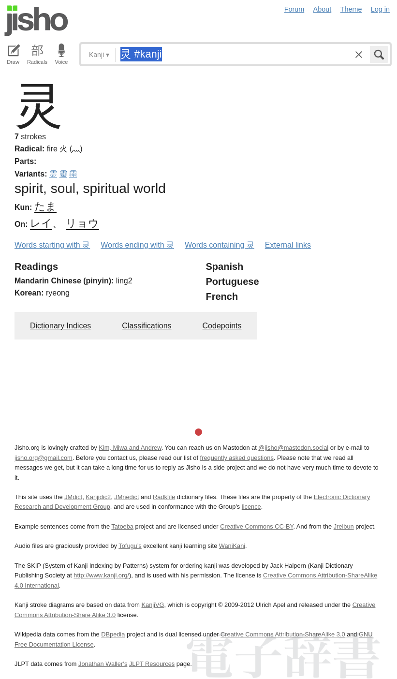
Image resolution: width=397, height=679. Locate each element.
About (322, 9)
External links (288, 245)
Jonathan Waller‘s (102, 663)
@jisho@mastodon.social (293, 447)
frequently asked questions (237, 457)
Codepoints (222, 326)
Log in (380, 9)
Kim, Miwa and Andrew (130, 447)
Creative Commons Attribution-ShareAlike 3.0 (283, 634)
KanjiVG (152, 604)
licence (251, 506)
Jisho (36, 20)
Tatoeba (122, 526)
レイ (41, 223)
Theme (351, 9)
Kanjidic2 (98, 497)
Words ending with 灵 (137, 245)
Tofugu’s (129, 545)
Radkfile (164, 497)
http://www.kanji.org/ (101, 575)
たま (45, 206)
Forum (294, 9)
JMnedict (126, 497)
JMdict (73, 497)
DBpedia (113, 634)
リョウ (82, 223)
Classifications (146, 326)
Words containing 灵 (219, 245)
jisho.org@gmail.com (44, 457)
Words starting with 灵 (52, 245)
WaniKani (232, 545)
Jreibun (344, 526)
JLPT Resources (152, 663)
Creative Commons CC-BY (256, 526)
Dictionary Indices (60, 326)
